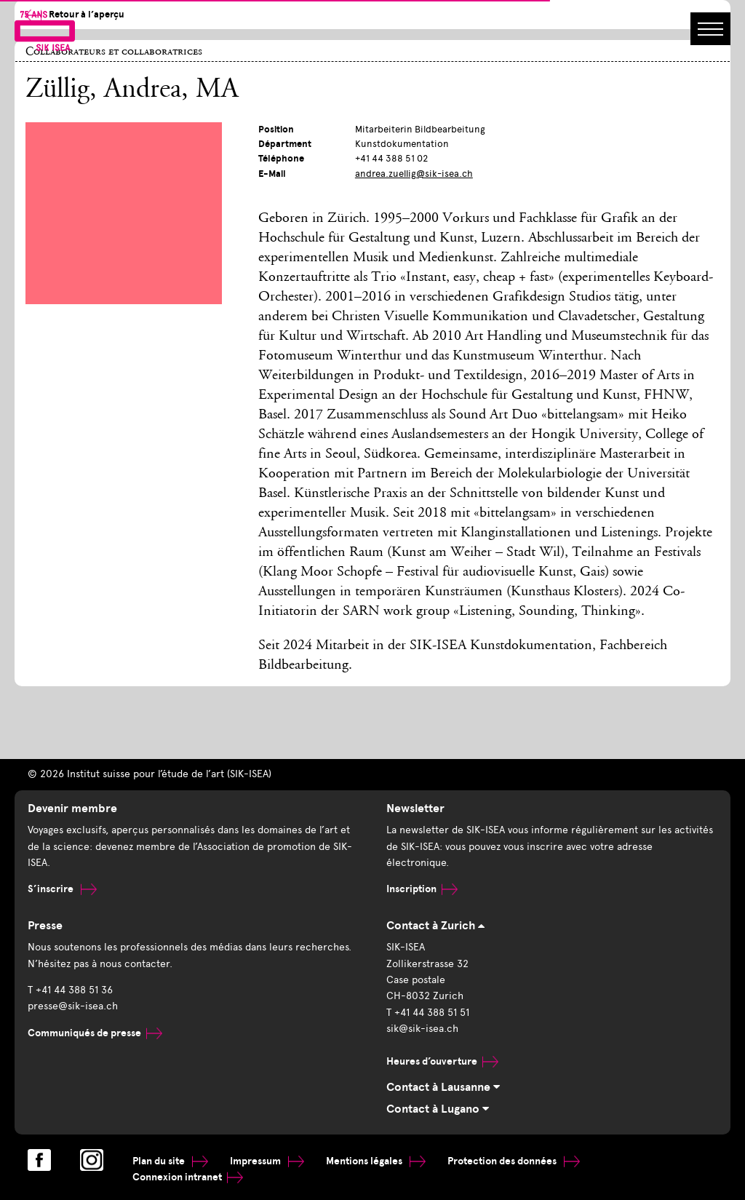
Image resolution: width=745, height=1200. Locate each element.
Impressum (267, 1161)
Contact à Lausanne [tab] (443, 1087)
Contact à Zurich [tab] (435, 925)
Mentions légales (376, 1161)
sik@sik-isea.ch (422, 1028)
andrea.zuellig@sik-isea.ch (414, 173)
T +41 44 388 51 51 (427, 1012)
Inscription (422, 889)
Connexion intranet (187, 1177)
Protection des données (513, 1161)
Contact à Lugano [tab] (437, 1109)
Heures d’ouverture (442, 1061)
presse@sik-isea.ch (73, 1006)
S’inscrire (62, 889)
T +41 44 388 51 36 (70, 990)
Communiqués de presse (95, 1033)
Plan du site (170, 1161)
